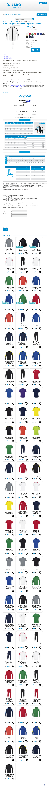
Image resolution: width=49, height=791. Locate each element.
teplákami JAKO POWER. (18, 68)
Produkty (9, 21)
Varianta (27, 44)
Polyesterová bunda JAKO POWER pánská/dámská (9, 251)
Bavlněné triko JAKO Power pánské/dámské (36, 514)
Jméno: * (5, 211)
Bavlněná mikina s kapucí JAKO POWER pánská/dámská (22, 514)
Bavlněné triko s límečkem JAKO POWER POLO (23, 533)
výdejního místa (19, 86)
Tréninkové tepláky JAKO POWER (23, 271)
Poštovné (5, 55)
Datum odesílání (28, 43)
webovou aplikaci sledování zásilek (18, 85)
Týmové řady (13, 21)
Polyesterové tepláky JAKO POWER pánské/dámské (23, 326)
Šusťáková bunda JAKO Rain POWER (23, 252)
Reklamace (6, 56)
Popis (5, 54)
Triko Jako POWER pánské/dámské (36, 384)
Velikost (27, 40)
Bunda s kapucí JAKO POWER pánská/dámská (23, 645)
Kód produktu (28, 47)
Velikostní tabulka (7, 57)
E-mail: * (5, 216)
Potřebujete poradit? (8, 58)
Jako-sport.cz (4, 21)
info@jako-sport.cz (33, 76)
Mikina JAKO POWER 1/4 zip (9, 271)
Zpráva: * (5, 229)
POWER (17, 21)
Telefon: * (5, 213)
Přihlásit (44, 2)
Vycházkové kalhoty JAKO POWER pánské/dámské (36, 645)
